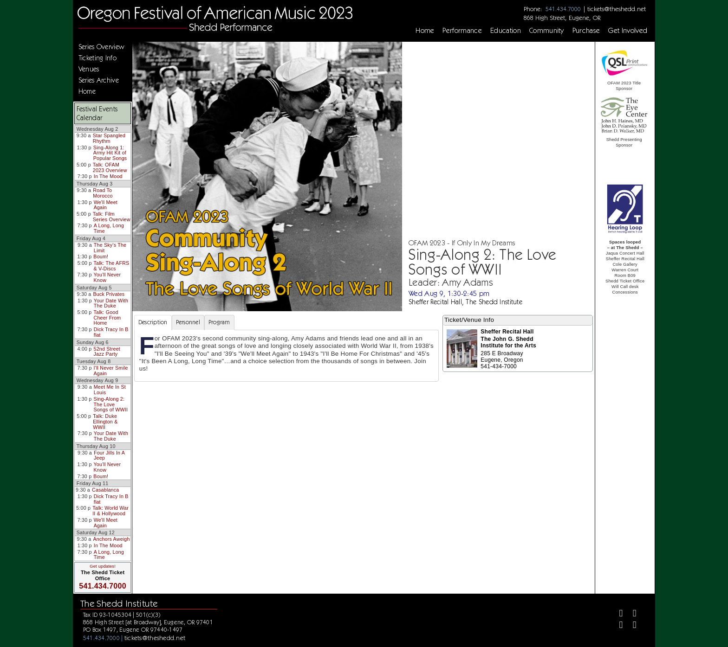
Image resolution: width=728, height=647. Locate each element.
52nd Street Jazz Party (107, 351)
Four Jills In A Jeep (109, 455)
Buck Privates (108, 294)
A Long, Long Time (109, 228)
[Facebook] (617, 614)
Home (425, 30)
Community (546, 30)
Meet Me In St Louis (110, 389)
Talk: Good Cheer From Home (107, 317)
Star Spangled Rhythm (109, 138)
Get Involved (627, 30)
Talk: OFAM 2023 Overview (110, 167)
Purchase (586, 30)
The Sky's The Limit (110, 247)
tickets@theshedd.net (616, 9)
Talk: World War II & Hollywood (110, 510)
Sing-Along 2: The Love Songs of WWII (110, 404)
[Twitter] (631, 614)
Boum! (100, 256)
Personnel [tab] (188, 322)
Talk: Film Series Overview (111, 216)
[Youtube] (631, 626)
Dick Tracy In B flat (111, 332)
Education (505, 30)
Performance (462, 30)
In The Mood (108, 176)
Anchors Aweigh (111, 539)
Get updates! (103, 566)
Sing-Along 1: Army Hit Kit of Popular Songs (110, 153)
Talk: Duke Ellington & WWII (105, 421)
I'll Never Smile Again (111, 370)
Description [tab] (153, 322)
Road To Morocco (102, 193)
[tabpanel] (286, 355)
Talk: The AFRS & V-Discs (112, 265)
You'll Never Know (107, 277)
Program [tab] (219, 322)
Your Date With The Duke (111, 303)
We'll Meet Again (105, 205)
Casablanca (105, 490)
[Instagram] (617, 626)
